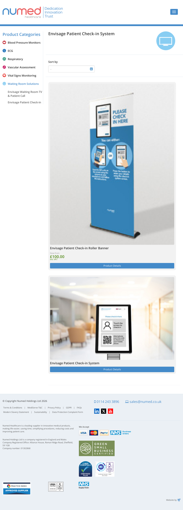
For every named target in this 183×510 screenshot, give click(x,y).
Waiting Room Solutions (23, 84)
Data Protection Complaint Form (67, 412)
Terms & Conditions (12, 407)
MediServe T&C (34, 407)
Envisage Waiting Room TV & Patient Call (25, 94)
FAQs (79, 407)
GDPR (68, 407)
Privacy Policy (54, 407)
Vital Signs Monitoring (22, 75)
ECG (10, 51)
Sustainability (40, 412)
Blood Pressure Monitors (24, 42)
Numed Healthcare (33, 12)
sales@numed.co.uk (143, 401)
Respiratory (15, 59)
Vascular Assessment (21, 67)
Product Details (112, 265)
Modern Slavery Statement (16, 412)
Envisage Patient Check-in (24, 102)
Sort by (53, 62)
